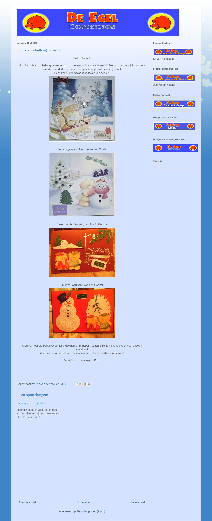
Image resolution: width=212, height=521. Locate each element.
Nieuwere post (27, 502)
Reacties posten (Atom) (91, 511)
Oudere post (137, 502)
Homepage (83, 502)
